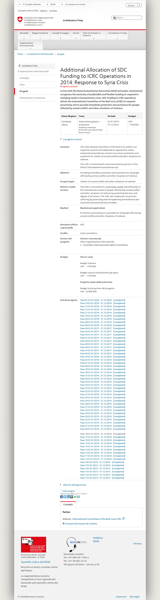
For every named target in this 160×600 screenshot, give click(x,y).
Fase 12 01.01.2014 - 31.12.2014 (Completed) (102, 453)
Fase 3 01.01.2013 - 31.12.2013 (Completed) (102, 471)
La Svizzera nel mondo (75, 4)
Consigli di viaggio (60, 36)
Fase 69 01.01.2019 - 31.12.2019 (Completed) (102, 319)
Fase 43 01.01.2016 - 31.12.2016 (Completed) (102, 356)
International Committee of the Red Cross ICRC (98, 519)
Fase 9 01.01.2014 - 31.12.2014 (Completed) (102, 462)
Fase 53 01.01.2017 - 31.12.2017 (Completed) (102, 331)
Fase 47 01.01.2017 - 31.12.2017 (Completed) (102, 350)
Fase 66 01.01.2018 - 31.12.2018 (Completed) (102, 325)
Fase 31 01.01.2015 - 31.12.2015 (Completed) (102, 394)
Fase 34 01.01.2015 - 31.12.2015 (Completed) (102, 385)
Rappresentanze (40, 36)
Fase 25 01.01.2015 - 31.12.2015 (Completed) (102, 413)
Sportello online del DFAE (35, 561)
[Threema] (72, 496)
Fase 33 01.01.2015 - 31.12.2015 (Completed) (102, 388)
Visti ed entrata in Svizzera (93, 36)
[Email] (78, 496)
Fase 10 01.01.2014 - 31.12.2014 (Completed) (102, 459)
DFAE (52, 4)
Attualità (24, 36)
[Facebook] (62, 496)
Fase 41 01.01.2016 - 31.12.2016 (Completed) (102, 363)
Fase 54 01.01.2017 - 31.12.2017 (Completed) (102, 328)
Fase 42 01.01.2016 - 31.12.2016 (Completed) (102, 360)
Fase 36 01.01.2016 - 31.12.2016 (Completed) (102, 378)
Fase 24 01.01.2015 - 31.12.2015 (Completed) (102, 416)
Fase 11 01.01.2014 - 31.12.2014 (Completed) (102, 456)
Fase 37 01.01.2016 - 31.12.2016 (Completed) (102, 375)
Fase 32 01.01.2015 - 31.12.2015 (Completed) (102, 391)
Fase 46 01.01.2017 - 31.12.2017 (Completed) (102, 353)
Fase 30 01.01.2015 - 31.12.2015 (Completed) (102, 397)
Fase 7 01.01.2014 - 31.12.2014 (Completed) (102, 465)
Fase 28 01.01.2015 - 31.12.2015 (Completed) (102, 404)
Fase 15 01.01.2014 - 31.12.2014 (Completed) (102, 443)
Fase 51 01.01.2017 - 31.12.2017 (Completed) (102, 338)
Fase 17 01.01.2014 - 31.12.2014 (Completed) (102, 437)
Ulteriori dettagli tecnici (74, 484)
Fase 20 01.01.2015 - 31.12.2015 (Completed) (102, 429)
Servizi (76, 36)
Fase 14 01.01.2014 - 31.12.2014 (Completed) (102, 446)
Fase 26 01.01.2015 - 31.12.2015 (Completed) (102, 410)
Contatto (66, 504)
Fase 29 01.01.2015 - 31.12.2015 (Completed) (102, 400)
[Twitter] (65, 496)
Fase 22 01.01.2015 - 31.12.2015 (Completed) (102, 422)
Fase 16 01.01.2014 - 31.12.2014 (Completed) (102, 440)
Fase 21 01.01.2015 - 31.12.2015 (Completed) (102, 426)
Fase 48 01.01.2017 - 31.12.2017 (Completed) (102, 347)
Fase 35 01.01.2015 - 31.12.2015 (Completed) (102, 382)
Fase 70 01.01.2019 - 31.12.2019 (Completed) (102, 316)
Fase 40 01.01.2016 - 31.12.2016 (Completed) (102, 366)
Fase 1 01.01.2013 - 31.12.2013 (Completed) (102, 478)
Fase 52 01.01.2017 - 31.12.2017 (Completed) (102, 334)
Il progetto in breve (72, 139)
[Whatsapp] (75, 496)
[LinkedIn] (68, 496)
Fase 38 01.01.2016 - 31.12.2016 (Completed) (102, 372)
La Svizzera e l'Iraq (117, 36)
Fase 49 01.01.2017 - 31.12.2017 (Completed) (102, 344)
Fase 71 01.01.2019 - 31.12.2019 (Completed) (102, 312)
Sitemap (137, 543)
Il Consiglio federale (32, 4)
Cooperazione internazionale (30, 46)
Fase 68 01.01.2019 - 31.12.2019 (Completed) (102, 322)
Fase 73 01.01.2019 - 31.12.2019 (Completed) (102, 306)
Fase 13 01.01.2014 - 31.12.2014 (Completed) (102, 449)
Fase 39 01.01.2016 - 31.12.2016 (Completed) (102, 369)
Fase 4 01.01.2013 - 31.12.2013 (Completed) (102, 468)
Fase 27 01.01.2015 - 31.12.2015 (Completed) (102, 407)
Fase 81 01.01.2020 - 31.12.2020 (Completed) (102, 300)
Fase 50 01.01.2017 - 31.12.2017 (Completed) (102, 341)
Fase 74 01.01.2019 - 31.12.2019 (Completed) (102, 303)
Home (20, 54)
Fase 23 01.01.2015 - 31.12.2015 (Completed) (102, 419)
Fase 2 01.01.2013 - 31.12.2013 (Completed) (102, 475)
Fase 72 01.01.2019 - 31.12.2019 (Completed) (102, 309)
